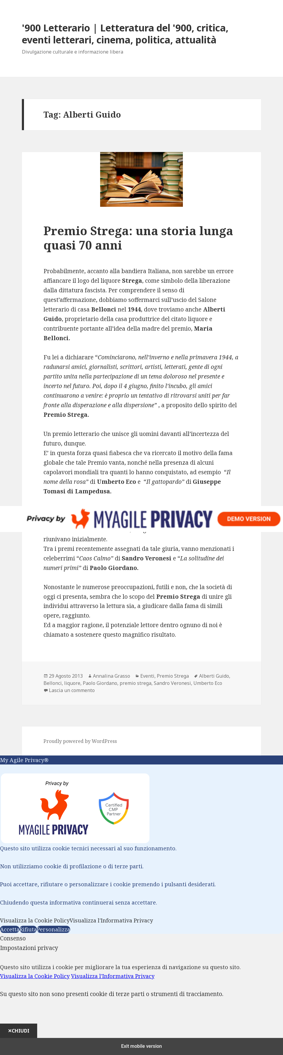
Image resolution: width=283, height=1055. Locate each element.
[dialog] (141, 990)
